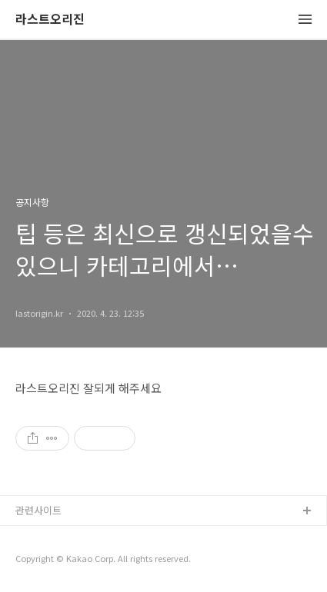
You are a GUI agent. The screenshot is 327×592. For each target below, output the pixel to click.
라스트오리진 (50, 20)
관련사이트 (38, 510)
